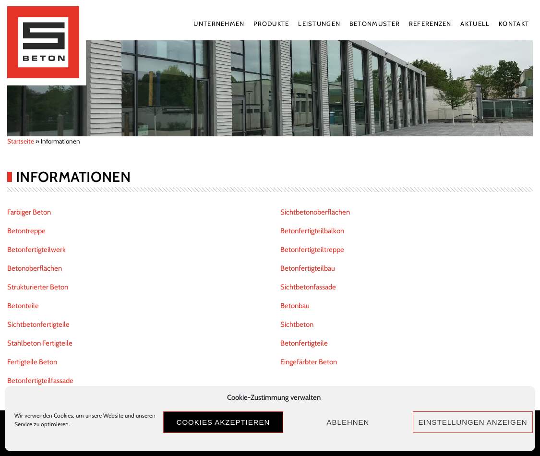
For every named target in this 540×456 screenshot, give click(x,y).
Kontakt (514, 23)
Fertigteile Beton (32, 362)
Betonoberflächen (34, 268)
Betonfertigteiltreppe (312, 249)
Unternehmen (218, 23)
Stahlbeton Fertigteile (39, 343)
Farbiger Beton (29, 212)
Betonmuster (374, 23)
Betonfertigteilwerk (36, 249)
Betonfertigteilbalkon (312, 231)
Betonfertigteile (304, 343)
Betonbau (295, 305)
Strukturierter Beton (37, 287)
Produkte (271, 23)
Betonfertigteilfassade (40, 380)
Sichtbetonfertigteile (38, 324)
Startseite (20, 141)
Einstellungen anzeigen (472, 422)
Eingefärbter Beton (308, 362)
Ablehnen (348, 422)
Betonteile (23, 305)
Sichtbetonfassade (308, 287)
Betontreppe (26, 231)
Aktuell (475, 23)
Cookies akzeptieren (223, 422)
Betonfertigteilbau (307, 268)
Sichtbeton (296, 324)
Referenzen (430, 23)
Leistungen (319, 23)
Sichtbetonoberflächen (315, 212)
